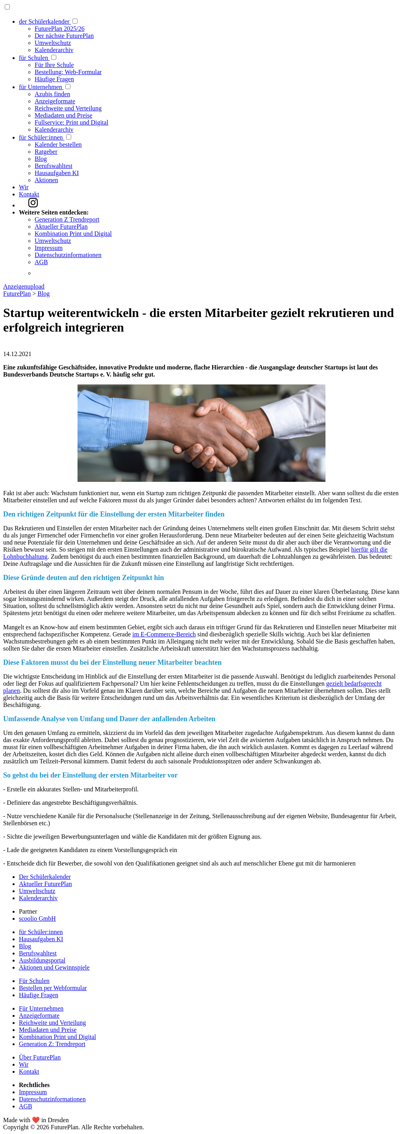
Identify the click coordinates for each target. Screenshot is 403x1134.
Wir (23, 187)
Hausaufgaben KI (57, 173)
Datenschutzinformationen (68, 255)
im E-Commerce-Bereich (164, 634)
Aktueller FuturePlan (61, 226)
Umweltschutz (53, 42)
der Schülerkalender (45, 21)
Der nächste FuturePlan (64, 35)
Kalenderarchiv (54, 50)
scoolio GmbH (37, 918)
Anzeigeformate (55, 101)
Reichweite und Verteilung (68, 108)
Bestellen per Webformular (53, 988)
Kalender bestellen (58, 144)
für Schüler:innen (42, 137)
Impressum (49, 247)
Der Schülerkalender (45, 876)
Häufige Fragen (54, 79)
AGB (41, 262)
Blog (41, 158)
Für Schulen (34, 980)
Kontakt (29, 194)
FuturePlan (17, 293)
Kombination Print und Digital (73, 233)
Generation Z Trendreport (67, 219)
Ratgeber (46, 151)
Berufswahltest (53, 165)
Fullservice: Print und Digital (71, 122)
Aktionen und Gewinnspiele (54, 967)
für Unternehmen (41, 87)
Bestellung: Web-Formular (68, 72)
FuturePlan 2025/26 (60, 28)
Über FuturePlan (40, 1057)
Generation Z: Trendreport (52, 1044)
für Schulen (34, 57)
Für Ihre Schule (54, 65)
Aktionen (46, 180)
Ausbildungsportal (42, 960)
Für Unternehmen (41, 1008)
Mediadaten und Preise (63, 115)
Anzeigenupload (23, 286)
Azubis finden (52, 94)
